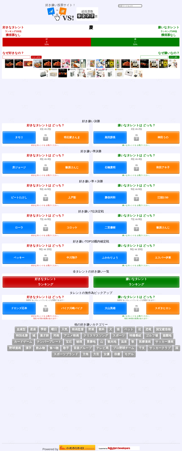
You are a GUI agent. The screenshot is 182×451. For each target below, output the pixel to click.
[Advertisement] (120, 14)
